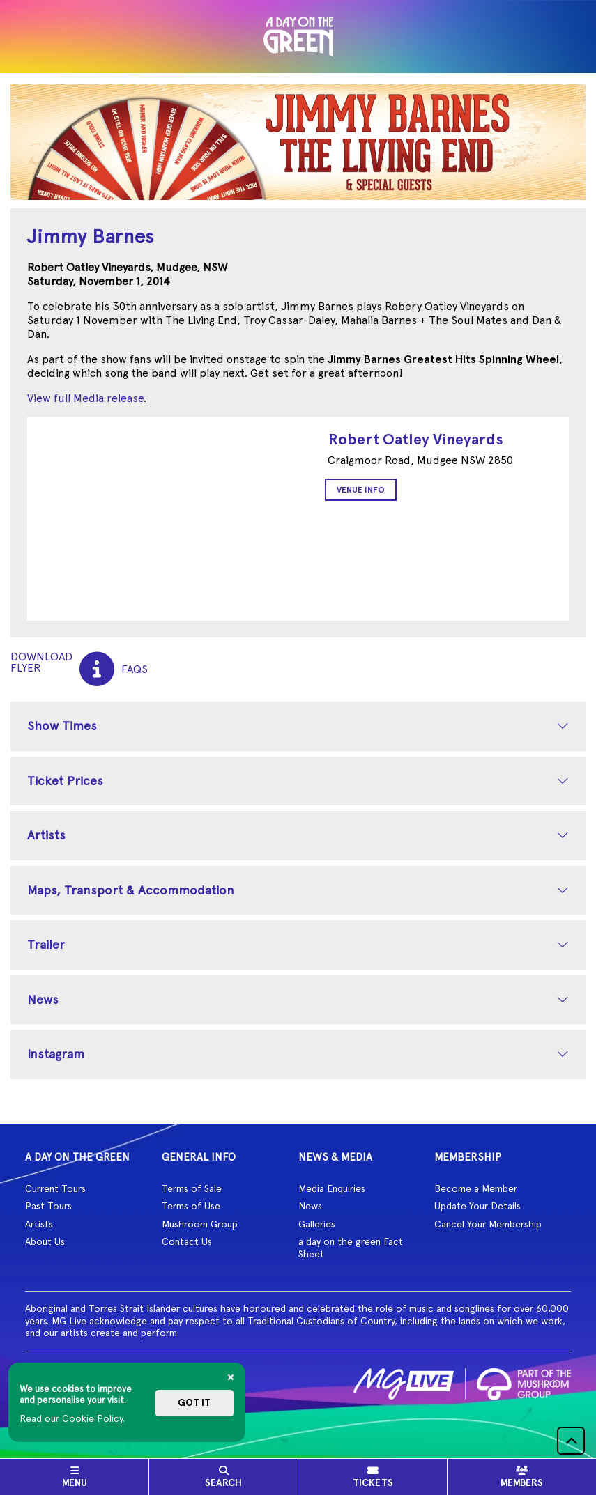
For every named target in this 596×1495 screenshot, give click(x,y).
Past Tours (48, 1205)
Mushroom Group (200, 1224)
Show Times (62, 725)
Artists (46, 835)
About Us (45, 1241)
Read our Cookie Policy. (72, 1418)
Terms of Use (191, 1205)
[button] (571, 1441)
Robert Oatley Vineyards (416, 439)
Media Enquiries (331, 1188)
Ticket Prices (65, 780)
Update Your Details (477, 1205)
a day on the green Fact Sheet (350, 1248)
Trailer (46, 944)
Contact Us (187, 1241)
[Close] (230, 1377)
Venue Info (361, 490)
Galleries (316, 1224)
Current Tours (55, 1188)
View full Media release (85, 398)
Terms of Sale (192, 1188)
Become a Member (475, 1188)
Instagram (55, 1053)
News (43, 999)
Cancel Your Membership (488, 1224)
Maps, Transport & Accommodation (130, 890)
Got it (194, 1403)
